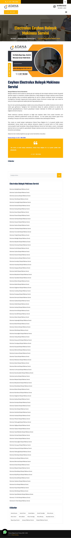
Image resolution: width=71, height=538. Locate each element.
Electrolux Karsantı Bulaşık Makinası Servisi (20, 255)
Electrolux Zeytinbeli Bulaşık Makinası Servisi (20, 412)
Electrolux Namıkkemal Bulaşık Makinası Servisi (21, 392)
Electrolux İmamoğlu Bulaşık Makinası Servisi (20, 202)
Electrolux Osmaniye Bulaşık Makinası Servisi (20, 245)
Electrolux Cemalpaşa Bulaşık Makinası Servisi (20, 343)
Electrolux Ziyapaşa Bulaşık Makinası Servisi (20, 268)
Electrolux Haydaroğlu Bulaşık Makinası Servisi (20, 320)
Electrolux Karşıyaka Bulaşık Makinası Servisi (20, 346)
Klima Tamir (13, 516)
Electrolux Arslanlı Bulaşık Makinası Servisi (19, 465)
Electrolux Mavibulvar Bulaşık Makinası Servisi (20, 360)
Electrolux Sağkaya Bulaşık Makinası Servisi (20, 425)
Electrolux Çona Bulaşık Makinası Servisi (19, 458)
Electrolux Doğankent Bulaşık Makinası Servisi (20, 287)
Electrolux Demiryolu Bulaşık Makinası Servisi (20, 297)
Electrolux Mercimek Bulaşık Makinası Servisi (20, 366)
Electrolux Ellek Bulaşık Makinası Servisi (19, 330)
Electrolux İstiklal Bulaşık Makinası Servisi (19, 304)
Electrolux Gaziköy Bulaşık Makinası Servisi (20, 300)
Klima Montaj (40, 516)
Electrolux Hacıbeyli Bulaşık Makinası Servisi (20, 307)
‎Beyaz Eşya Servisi (15, 520)
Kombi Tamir (23, 513)
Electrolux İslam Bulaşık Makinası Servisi (19, 409)
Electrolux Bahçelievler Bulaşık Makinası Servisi (21, 274)
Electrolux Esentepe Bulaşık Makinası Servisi (20, 402)
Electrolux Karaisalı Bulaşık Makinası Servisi (20, 205)
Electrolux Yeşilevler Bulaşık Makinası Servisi (20, 405)
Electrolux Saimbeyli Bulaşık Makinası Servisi (20, 218)
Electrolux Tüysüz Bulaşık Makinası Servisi (19, 356)
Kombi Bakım (31, 513)
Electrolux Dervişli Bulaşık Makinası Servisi (19, 478)
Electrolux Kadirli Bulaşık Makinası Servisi (19, 271)
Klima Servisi (50, 513)
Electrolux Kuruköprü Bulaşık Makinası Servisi (20, 261)
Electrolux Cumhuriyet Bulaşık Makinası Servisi (20, 369)
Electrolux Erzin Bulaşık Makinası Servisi (19, 484)
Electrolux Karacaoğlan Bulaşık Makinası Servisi (21, 333)
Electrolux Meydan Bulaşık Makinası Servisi (20, 379)
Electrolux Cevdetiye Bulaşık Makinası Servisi (20, 291)
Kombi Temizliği (40, 513)
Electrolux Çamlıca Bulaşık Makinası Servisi (20, 376)
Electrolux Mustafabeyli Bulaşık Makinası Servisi (21, 386)
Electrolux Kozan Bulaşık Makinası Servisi (19, 212)
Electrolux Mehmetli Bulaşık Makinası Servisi (20, 350)
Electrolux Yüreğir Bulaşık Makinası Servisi (19, 235)
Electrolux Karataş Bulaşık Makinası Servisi (20, 209)
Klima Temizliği (31, 516)
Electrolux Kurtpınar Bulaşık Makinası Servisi (20, 353)
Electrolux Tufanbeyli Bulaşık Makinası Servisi (20, 228)
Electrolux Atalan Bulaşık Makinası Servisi (19, 317)
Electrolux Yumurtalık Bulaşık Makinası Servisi (20, 232)
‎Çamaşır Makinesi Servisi (28, 520)
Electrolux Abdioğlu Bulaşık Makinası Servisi (20, 238)
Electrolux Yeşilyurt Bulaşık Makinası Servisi (20, 428)
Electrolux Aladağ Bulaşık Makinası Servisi (19, 189)
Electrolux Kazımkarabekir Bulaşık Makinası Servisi (21, 373)
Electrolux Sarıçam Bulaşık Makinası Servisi (20, 222)
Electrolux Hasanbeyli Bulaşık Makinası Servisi (20, 264)
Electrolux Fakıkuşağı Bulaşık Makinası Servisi (20, 422)
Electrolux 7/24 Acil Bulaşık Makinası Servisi (20, 497)
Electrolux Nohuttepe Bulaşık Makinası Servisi (20, 455)
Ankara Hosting (15, 535)
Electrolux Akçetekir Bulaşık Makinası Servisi (20, 241)
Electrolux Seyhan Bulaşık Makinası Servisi (19, 225)
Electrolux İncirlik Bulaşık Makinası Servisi (19, 248)
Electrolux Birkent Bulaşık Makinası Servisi (19, 281)
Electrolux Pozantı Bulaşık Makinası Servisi (20, 215)
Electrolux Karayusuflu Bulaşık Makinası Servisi (21, 340)
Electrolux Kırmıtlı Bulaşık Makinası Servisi (19, 310)
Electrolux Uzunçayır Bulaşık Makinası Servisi (20, 445)
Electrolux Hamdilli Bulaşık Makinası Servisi (20, 314)
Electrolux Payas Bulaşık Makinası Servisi (19, 487)
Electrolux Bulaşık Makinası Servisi (27, 38)
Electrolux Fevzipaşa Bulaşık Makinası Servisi (20, 294)
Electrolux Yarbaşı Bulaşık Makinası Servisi (19, 337)
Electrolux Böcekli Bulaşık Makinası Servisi (19, 323)
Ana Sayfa (13, 38)
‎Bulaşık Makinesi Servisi (42, 520)
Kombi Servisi (14, 513)
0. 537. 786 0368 (11, 12)
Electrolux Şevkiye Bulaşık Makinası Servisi (20, 399)
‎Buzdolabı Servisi (50, 516)
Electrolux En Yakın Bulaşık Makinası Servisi (20, 501)
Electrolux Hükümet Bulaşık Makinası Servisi (20, 327)
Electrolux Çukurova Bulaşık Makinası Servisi (20, 196)
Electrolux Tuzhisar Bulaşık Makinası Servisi (20, 438)
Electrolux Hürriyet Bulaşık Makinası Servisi (20, 435)
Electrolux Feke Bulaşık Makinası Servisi (19, 199)
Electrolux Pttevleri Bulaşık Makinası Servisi (20, 419)
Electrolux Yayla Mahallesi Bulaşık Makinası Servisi (21, 432)
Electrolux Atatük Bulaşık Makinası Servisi (19, 284)
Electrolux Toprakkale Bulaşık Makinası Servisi (20, 278)
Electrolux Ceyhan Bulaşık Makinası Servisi (19, 192)
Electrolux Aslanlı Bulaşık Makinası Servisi (19, 363)
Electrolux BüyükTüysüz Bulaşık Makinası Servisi (21, 474)
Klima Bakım (22, 516)
